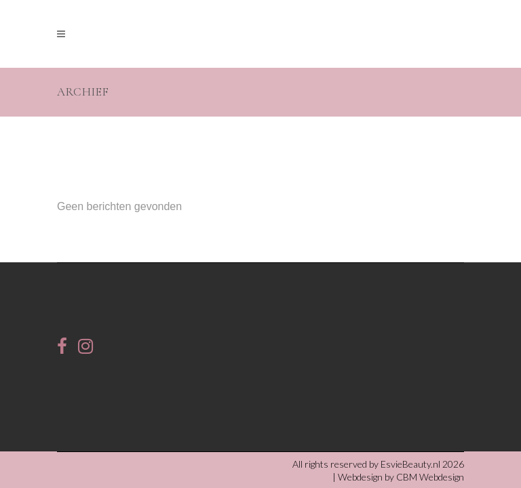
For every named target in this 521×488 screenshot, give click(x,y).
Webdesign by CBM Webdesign (401, 429)
